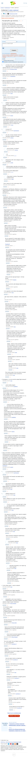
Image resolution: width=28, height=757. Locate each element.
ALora (12, 125)
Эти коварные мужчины (8, 11)
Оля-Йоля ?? (14, 644)
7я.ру (17, 744)
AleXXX (13, 431)
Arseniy (11, 115)
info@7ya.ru (3, 742)
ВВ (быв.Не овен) (13, 69)
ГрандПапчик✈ (16, 130)
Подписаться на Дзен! (13, 13)
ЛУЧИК (11, 162)
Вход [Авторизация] (25, 3)
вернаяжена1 (12, 76)
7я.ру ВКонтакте (13, 744)
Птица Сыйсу (14, 622)
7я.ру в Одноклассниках (15, 744)
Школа (10, 727)
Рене (15, 672)
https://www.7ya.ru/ (9, 742)
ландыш (11, 137)
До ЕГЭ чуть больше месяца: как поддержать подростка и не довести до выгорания (18, 731)
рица (13, 292)
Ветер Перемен (13, 603)
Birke (13, 179)
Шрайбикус (15, 386)
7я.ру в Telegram (8, 744)
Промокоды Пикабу (17, 742)
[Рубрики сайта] (2, 3)
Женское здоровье (13, 722)
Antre (11, 489)
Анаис (11, 93)
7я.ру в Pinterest (11, 744)
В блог (5, 13)
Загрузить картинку (3, 48)
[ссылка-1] (7, 244)
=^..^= (15, 155)
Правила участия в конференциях (7, 18)
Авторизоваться (13, 53)
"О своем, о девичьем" (13, 10)
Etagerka (14, 279)
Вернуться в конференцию (14, 713)
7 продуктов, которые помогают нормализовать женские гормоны (17, 724)
